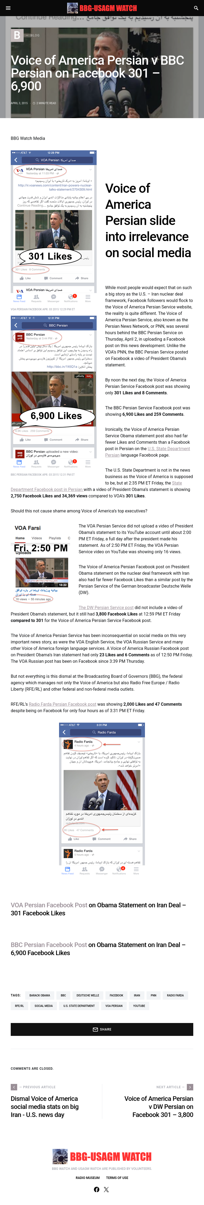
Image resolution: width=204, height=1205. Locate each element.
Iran (137, 995)
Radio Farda (175, 995)
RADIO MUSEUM (88, 1178)
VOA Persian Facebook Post (49, 905)
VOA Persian (113, 1005)
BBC (63, 995)
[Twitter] (106, 1189)
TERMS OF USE (117, 1178)
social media (44, 1005)
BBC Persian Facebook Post (49, 945)
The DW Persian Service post (106, 607)
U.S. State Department (79, 1005)
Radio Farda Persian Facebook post (62, 704)
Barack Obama (40, 995)
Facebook (116, 995)
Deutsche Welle (88, 995)
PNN (153, 995)
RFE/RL (19, 1005)
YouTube (139, 1005)
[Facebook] (96, 1189)
